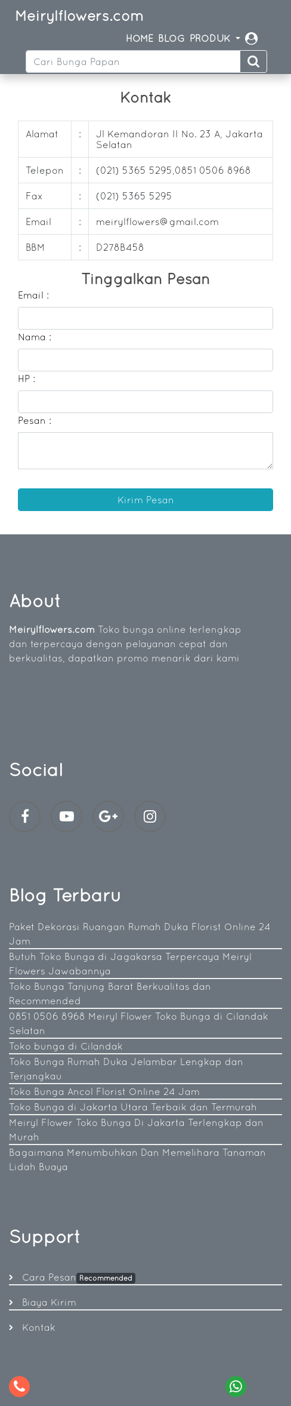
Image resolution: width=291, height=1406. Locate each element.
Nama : (34, 336)
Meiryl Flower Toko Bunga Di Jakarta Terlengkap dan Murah (136, 1129)
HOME (139, 38)
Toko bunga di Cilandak (66, 1046)
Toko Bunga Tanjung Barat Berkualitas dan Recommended (110, 993)
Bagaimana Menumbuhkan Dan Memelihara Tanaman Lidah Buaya (137, 1159)
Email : (33, 295)
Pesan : (34, 420)
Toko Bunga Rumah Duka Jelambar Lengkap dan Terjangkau (126, 1068)
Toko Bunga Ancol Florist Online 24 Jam (104, 1091)
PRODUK (211, 38)
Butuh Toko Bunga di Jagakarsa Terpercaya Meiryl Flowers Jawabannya (130, 963)
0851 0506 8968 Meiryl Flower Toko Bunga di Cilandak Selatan (138, 1023)
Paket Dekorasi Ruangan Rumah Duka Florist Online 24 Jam (140, 933)
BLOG (171, 38)
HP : (26, 378)
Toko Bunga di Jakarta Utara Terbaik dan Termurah (133, 1107)
